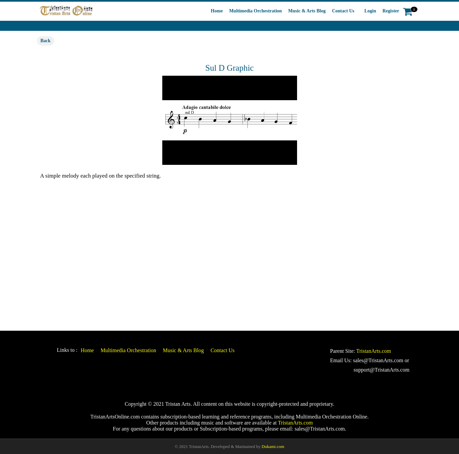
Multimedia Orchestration (255, 10)
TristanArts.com (373, 351)
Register (391, 10)
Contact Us (343, 10)
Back (46, 40)
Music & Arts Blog (307, 10)
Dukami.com (273, 446)
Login (370, 10)
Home (217, 10)
